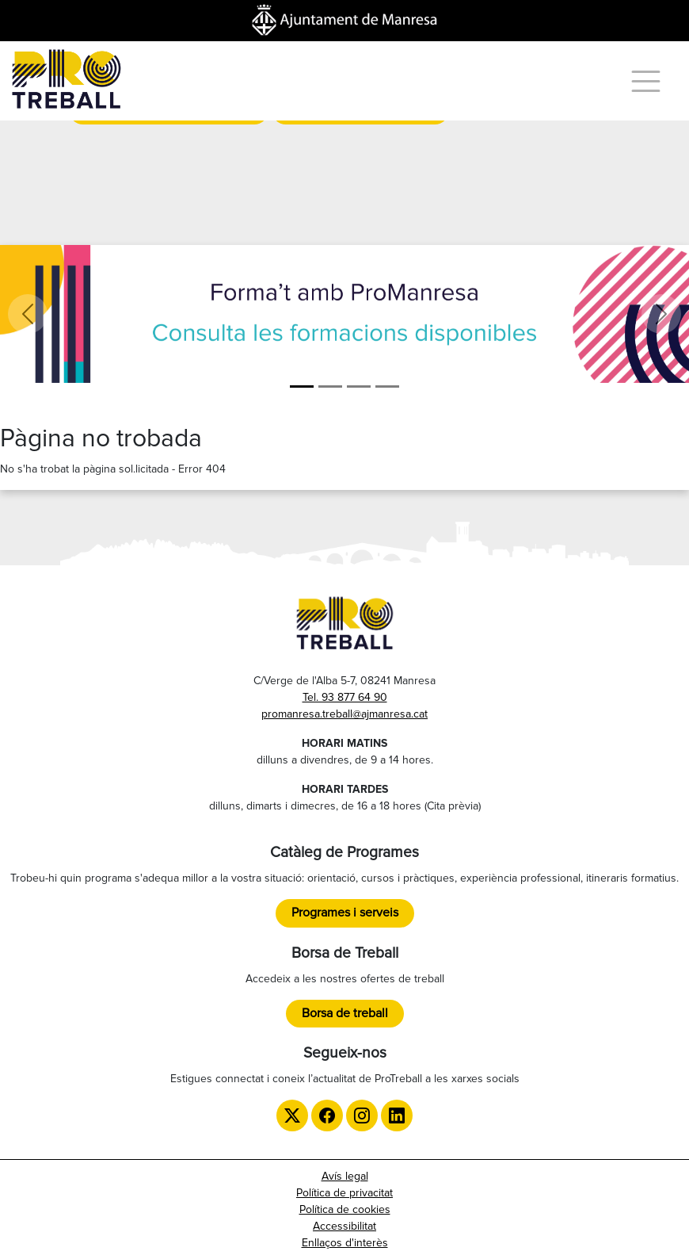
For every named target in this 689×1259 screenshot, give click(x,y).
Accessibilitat (344, 1226)
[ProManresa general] (330, 386)
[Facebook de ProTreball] (327, 1115)
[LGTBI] (359, 386)
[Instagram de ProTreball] (362, 1115)
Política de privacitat (344, 1193)
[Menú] (646, 81)
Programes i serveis (344, 912)
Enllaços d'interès (345, 1242)
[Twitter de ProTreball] (292, 1115)
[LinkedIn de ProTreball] (397, 1115)
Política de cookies (344, 1209)
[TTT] (387, 386)
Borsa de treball (345, 1013)
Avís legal (345, 1176)
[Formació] (302, 386)
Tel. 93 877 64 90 (345, 697)
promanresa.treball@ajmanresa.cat (344, 714)
